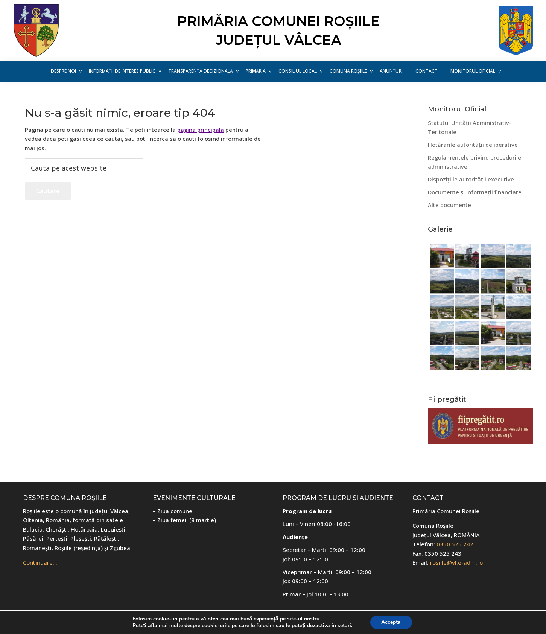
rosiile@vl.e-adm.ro (456, 562)
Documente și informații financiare (475, 192)
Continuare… (40, 562)
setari (344, 625)
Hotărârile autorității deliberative (473, 144)
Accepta (391, 622)
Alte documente (449, 205)
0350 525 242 (454, 544)
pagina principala (200, 129)
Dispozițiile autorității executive (471, 179)
